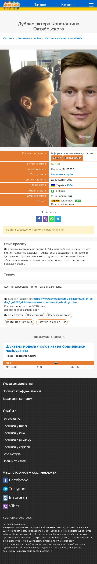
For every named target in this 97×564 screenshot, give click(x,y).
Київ (70, 185)
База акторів (11, 454)
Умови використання (18, 384)
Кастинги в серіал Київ (52, 322)
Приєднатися (73, 158)
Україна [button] (8, 411)
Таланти (40, 5)
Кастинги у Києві (15, 426)
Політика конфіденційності (22, 391)
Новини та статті (14, 461)
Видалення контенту (17, 399)
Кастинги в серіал (29, 38)
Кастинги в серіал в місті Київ (63, 38)
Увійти (57, 158)
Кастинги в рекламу (17, 440)
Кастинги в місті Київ (19, 322)
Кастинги (67, 5)
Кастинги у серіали (16, 447)
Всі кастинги (35, 315)
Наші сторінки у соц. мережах (29, 472)
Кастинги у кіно (14, 433)
